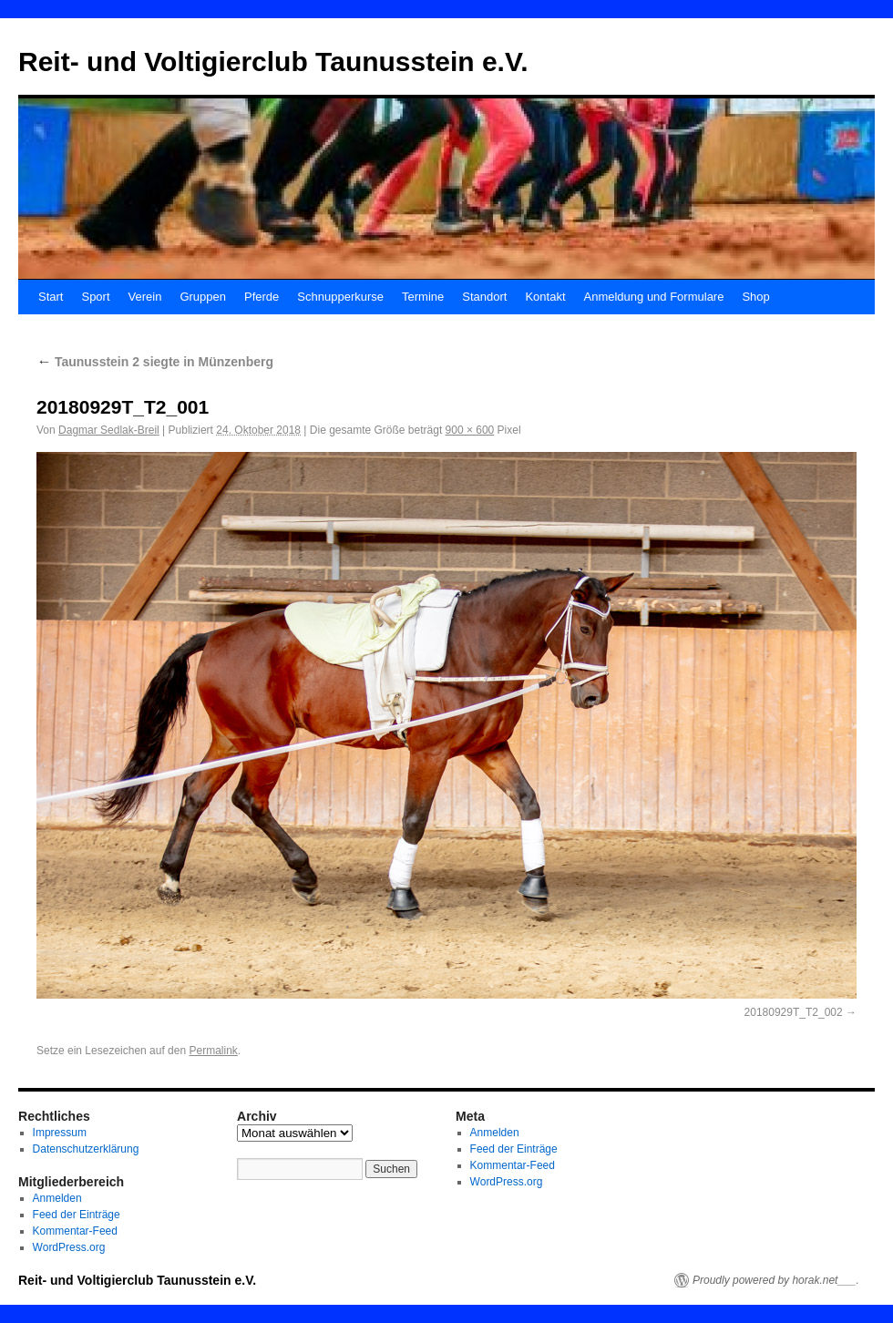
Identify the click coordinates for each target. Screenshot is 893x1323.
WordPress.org (69, 1247)
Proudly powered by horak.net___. (776, 1280)
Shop (755, 296)
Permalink (213, 1050)
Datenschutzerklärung (86, 1149)
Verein (145, 296)
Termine (423, 296)
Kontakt (545, 296)
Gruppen (203, 296)
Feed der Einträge (76, 1214)
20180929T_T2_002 (793, 1012)
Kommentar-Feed (75, 1231)
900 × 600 (470, 430)
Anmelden (57, 1198)
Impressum (60, 1132)
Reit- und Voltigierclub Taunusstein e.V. (273, 61)
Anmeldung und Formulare (654, 296)
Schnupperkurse (340, 296)
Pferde (261, 296)
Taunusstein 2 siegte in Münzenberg (154, 361)
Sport (95, 296)
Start (50, 296)
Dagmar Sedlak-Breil (108, 430)
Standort (484, 296)
